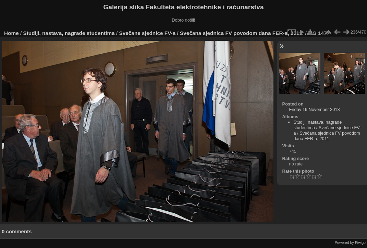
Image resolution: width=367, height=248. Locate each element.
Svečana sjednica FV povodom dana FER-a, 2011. (242, 33)
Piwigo (360, 242)
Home (11, 33)
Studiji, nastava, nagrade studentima (69, 33)
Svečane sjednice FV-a (147, 33)
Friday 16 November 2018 (314, 109)
